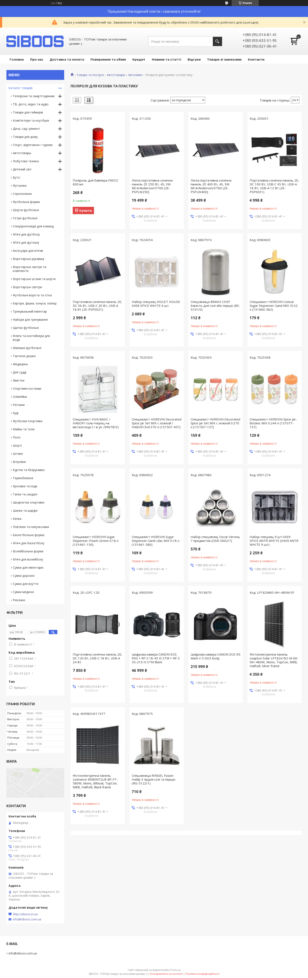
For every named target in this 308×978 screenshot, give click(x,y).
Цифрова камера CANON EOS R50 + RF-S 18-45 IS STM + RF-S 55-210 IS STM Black (156, 658)
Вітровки (19, 462)
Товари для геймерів (28, 112)
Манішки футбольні (27, 348)
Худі (15, 413)
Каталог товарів (21, 88)
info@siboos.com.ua (27, 919)
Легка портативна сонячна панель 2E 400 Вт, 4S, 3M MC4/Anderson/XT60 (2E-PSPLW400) (211, 186)
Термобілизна (23, 478)
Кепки (17, 519)
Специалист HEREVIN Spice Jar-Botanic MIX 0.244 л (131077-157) (273, 423)
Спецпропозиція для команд (33, 226)
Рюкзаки (19, 600)
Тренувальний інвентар (30, 311)
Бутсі (16, 177)
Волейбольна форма (28, 551)
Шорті (17, 445)
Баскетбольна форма (28, 535)
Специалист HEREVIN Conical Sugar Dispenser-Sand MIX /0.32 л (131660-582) (274, 305)
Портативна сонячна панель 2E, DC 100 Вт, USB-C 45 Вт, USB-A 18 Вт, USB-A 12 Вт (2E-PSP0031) (274, 186)
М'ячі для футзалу (26, 242)
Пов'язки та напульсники (31, 527)
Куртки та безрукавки (28, 470)
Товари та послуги (90, 75)
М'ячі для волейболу (28, 559)
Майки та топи (23, 429)
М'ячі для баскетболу (28, 543)
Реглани (19, 405)
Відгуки (194, 59)
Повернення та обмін (108, 59)
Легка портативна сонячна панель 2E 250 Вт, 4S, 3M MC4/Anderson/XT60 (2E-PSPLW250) (152, 186)
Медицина (20, 364)
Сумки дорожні (23, 576)
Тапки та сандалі (25, 494)
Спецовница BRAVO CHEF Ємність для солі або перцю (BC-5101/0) (215, 305)
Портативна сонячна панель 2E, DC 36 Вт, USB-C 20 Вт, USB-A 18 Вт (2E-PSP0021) (97, 305)
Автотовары (116, 75)
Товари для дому (25, 137)
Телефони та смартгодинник (34, 96)
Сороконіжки (22, 194)
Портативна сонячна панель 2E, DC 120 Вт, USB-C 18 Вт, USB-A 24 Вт (97, 658)
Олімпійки (20, 397)
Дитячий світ (22, 169)
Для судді (19, 372)
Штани (18, 454)
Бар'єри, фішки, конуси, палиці (34, 303)
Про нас (36, 59)
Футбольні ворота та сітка (32, 295)
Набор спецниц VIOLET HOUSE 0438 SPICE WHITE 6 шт (156, 303)
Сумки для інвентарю (28, 567)
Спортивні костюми (27, 388)
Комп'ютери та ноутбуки (31, 120)
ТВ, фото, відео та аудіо (31, 104)
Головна (17, 59)
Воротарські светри (27, 287)
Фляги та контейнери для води (31, 338)
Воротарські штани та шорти (34, 279)
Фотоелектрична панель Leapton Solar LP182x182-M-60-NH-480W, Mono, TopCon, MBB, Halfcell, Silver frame (274, 660)
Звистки (18, 380)
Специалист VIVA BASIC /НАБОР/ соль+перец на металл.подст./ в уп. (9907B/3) (96, 423)
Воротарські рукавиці (28, 259)
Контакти (256, 59)
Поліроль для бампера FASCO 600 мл (95, 182)
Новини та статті (166, 59)
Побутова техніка (26, 161)
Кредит (138, 59)
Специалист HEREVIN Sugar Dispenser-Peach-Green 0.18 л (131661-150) (95, 540)
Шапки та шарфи (25, 510)
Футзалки (20, 185)
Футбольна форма (26, 202)
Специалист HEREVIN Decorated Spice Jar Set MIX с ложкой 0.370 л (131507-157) (215, 423)
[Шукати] (217, 41)
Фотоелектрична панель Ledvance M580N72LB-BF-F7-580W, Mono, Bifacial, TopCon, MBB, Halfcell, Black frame (95, 781)
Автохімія (135, 75)
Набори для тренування (30, 320)
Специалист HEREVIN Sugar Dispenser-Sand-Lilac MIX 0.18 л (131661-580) (155, 540)
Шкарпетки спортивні (28, 502)
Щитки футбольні (26, 328)
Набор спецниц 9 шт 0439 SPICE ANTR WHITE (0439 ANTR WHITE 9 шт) (274, 540)
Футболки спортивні (27, 421)
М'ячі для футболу (26, 234)
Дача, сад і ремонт (26, 129)
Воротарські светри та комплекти (29, 269)
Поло (17, 437)
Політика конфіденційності (202, 974)
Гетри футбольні (25, 218)
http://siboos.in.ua (25, 914)
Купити (85, 210)
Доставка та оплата (67, 59)
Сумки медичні (23, 592)
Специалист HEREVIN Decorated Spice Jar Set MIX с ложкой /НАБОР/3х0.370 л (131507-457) (156, 423)
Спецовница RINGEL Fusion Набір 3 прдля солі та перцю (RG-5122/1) (153, 779)
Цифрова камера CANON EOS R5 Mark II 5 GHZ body (215, 656)
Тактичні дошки (24, 356)
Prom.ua (175, 970)
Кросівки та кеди (25, 486)
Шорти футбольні (26, 210)
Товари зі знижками (224, 59)
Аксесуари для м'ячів (28, 251)
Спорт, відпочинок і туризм (32, 145)
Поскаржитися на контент (166, 974)
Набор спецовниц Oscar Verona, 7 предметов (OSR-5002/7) (215, 539)
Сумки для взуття (25, 584)
